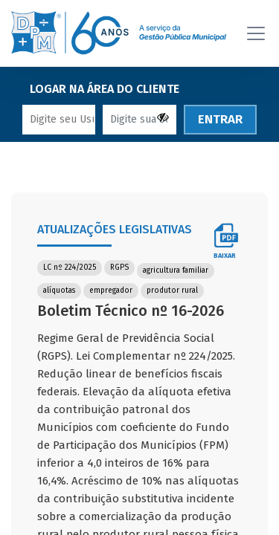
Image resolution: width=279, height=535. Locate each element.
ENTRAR (220, 111)
